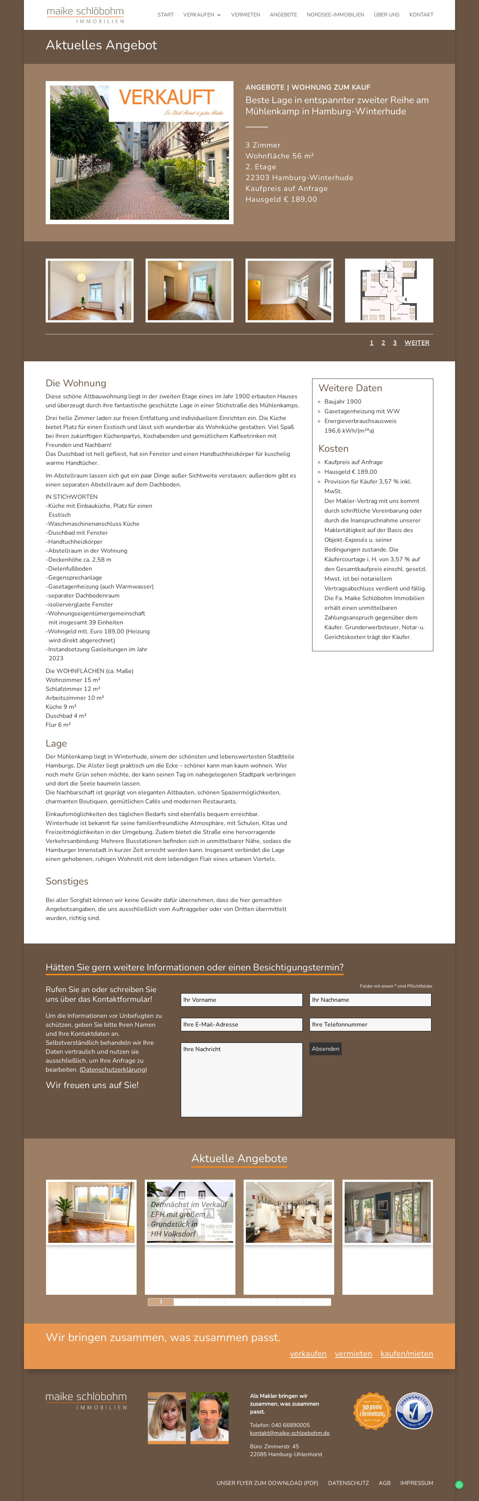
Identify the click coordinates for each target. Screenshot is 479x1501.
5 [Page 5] (264, 1301)
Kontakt (421, 15)
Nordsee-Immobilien (335, 15)
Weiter (417, 343)
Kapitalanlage (73, 1277)
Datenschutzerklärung (113, 1069)
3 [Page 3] (212, 1301)
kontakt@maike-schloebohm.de (290, 1433)
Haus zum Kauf (172, 1284)
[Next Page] (317, 1302)
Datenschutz (348, 1483)
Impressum (416, 1483)
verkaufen (198, 15)
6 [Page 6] (290, 1301)
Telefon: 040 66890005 (280, 1425)
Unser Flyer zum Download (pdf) (267, 1483)
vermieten (245, 15)
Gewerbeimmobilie (276, 1284)
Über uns (387, 15)
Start (166, 15)
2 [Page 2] (186, 1301)
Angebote (283, 15)
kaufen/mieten (407, 1355)
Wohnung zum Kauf (331, 87)
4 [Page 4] (238, 1301)
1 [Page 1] (160, 1301)
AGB (385, 1483)
